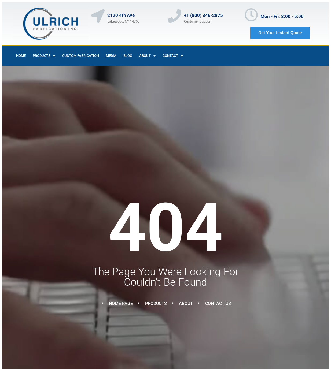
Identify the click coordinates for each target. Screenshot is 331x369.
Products (44, 55)
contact (173, 55)
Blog (127, 56)
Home (21, 56)
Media (111, 56)
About (147, 55)
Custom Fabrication (80, 56)
